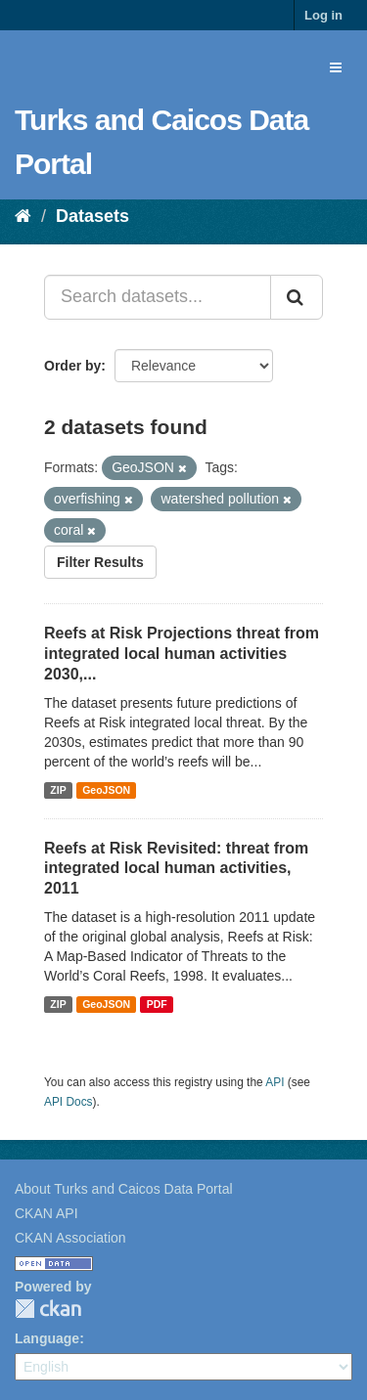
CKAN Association (70, 1238)
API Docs (68, 1102)
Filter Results (100, 562)
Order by (72, 365)
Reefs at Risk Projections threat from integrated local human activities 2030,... (181, 653)
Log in (323, 15)
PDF (157, 1004)
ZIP (58, 790)
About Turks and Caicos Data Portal (124, 1189)
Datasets (92, 216)
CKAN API (46, 1213)
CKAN (48, 1308)
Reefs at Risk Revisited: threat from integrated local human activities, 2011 (176, 868)
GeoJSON (106, 790)
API (274, 1082)
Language (47, 1338)
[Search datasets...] (157, 297)
